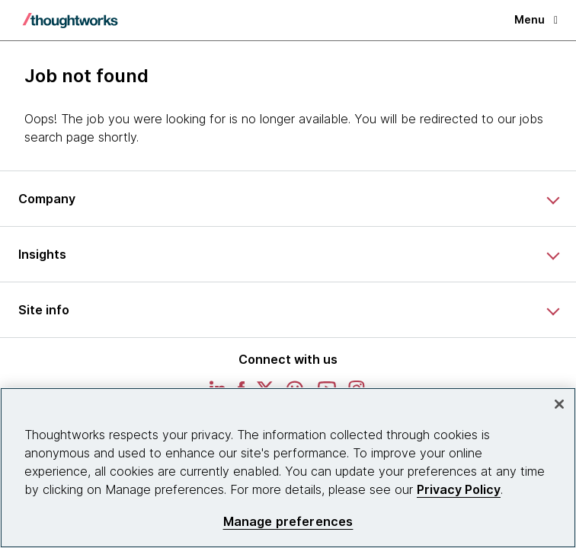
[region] (288, 467)
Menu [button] (536, 19)
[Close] (559, 404)
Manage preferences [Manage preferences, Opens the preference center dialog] (288, 522)
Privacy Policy (459, 489)
